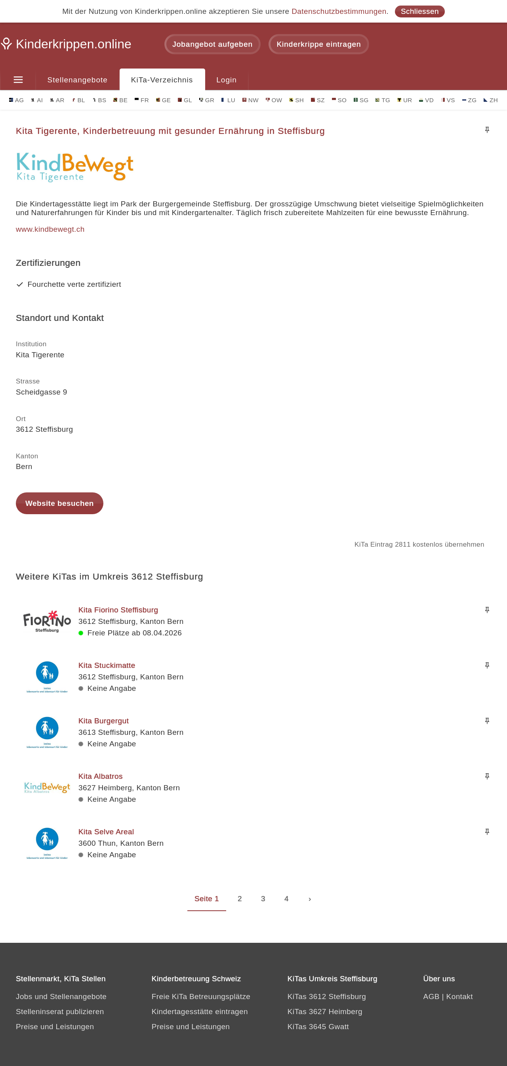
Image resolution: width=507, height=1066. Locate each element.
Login (226, 80)
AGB (431, 996)
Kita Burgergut (103, 721)
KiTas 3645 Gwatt (318, 1026)
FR (142, 100)
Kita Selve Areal (106, 832)
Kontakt (459, 996)
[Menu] (18, 80)
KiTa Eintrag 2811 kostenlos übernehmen (419, 544)
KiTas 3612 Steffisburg (327, 996)
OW (274, 100)
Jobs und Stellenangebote (61, 996)
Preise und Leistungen (55, 1026)
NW (250, 100)
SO (339, 100)
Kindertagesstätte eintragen (200, 1011)
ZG (469, 100)
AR (57, 100)
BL (78, 100)
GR (207, 100)
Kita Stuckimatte (106, 665)
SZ (318, 100)
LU (228, 100)
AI (37, 100)
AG (16, 100)
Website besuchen (59, 503)
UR (404, 100)
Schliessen (420, 11)
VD (426, 100)
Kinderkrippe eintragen (318, 44)
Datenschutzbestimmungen (339, 11)
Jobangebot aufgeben (212, 44)
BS (99, 100)
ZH (491, 100)
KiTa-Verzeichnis (162, 80)
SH (296, 100)
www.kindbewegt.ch (50, 229)
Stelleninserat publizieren (60, 1011)
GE (163, 100)
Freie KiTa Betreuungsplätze (201, 996)
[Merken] (487, 130)
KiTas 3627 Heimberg (325, 1011)
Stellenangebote (78, 80)
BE (120, 100)
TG (382, 100)
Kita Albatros (100, 776)
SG (361, 100)
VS (448, 100)
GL (185, 100)
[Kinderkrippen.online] (67, 46)
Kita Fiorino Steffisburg (118, 610)
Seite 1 (206, 898)
